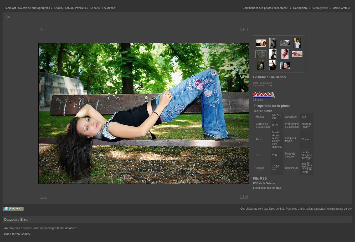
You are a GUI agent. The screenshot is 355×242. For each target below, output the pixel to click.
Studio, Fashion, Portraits (70, 8)
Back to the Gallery (17, 233)
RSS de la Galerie (264, 183)
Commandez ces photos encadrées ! (265, 8)
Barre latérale (341, 8)
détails (268, 111)
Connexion (300, 8)
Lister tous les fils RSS (267, 187)
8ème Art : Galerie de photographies (27, 8)
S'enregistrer (320, 8)
